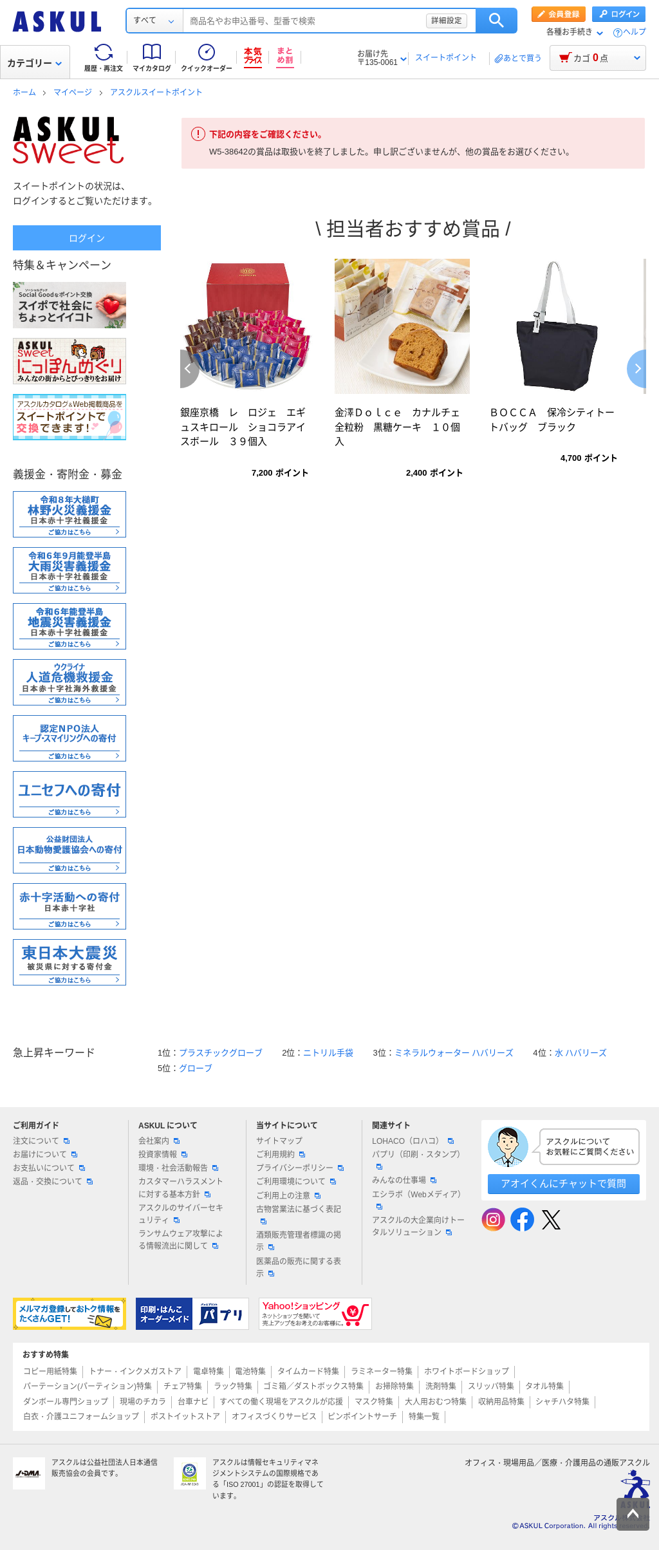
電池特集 (250, 1371)
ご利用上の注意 (288, 1195)
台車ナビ (193, 1401)
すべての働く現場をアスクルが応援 (281, 1401)
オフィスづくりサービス (274, 1416)
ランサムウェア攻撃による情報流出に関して (180, 1240)
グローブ (195, 1068)
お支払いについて (49, 1168)
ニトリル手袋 (328, 1053)
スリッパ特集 (491, 1386)
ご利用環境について (296, 1181)
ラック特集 (233, 1386)
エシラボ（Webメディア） (418, 1199)
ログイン (87, 238)
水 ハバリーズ (581, 1053)
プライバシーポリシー (300, 1168)
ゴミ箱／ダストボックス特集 (313, 1386)
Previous (190, 369)
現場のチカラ (143, 1401)
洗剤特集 (440, 1386)
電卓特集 (208, 1371)
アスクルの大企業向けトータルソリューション (418, 1226)
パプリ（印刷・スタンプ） (418, 1160)
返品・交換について (53, 1181)
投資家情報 (162, 1154)
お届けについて (45, 1154)
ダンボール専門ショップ (65, 1401)
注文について (41, 1141)
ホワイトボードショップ (466, 1371)
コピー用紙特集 (50, 1371)
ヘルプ (634, 32)
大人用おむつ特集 (436, 1401)
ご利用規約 (280, 1154)
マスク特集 (374, 1401)
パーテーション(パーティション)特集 (87, 1386)
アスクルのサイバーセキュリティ (180, 1214)
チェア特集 (182, 1386)
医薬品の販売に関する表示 (298, 1267)
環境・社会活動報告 (178, 1168)
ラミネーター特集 (382, 1371)
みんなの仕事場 (404, 1180)
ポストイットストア (185, 1416)
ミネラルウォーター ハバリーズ (454, 1053)
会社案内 (159, 1141)
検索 (496, 20)
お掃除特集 (394, 1386)
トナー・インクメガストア (135, 1371)
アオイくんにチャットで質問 (563, 1183)
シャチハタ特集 (562, 1401)
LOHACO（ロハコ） (413, 1141)
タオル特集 (544, 1386)
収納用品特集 (501, 1401)
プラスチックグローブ (221, 1053)
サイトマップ (279, 1141)
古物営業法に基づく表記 (298, 1214)
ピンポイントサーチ (362, 1416)
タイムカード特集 (308, 1371)
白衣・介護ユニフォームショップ (81, 1416)
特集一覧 (424, 1416)
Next (636, 369)
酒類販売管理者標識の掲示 (298, 1241)
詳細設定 (446, 20)
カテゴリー (34, 63)
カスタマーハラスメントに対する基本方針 (180, 1188)
